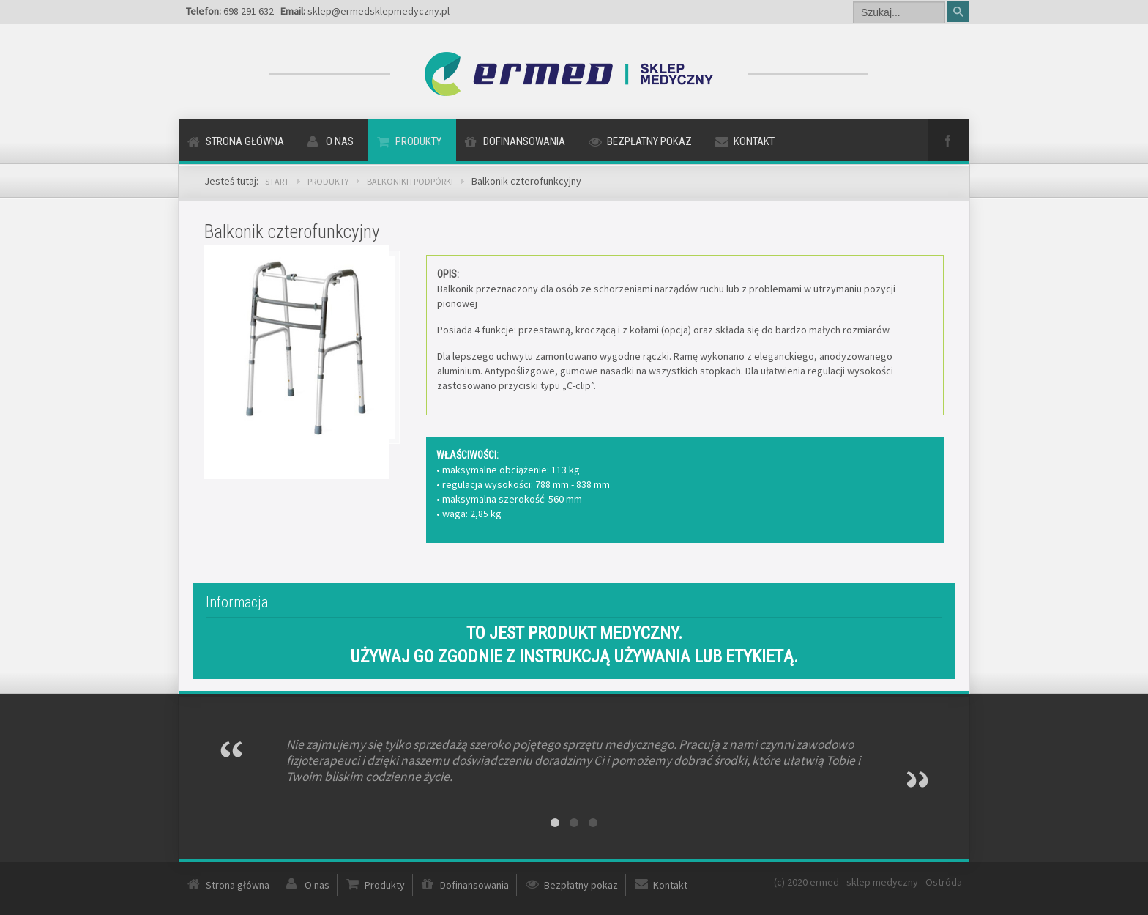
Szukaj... (853, 0)
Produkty (418, 141)
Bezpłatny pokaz (649, 141)
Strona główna (245, 141)
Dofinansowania (524, 141)
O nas (340, 141)
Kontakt (754, 141)
